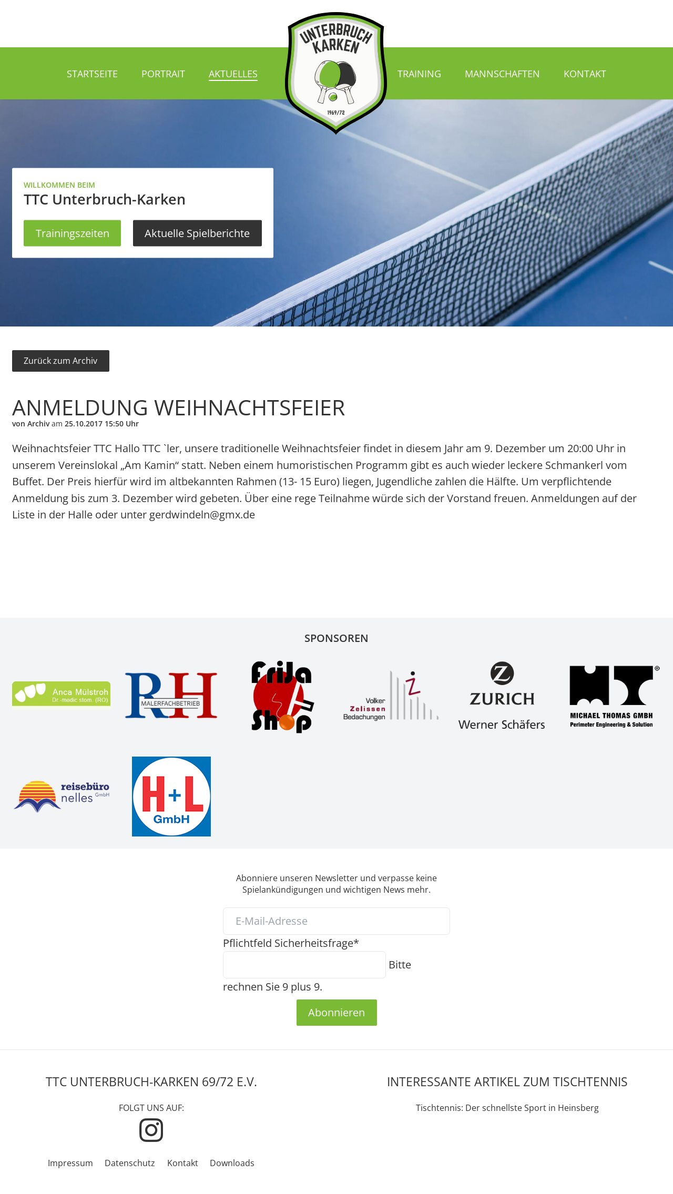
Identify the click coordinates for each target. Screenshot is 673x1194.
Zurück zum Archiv (60, 360)
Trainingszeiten (72, 233)
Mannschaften (502, 73)
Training (419, 73)
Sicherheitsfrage (291, 942)
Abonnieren (336, 1012)
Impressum (70, 1163)
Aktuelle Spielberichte (197, 233)
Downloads (232, 1163)
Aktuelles (233, 73)
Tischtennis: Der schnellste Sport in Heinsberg (507, 1108)
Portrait (163, 73)
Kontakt (585, 73)
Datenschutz (130, 1163)
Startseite (92, 73)
